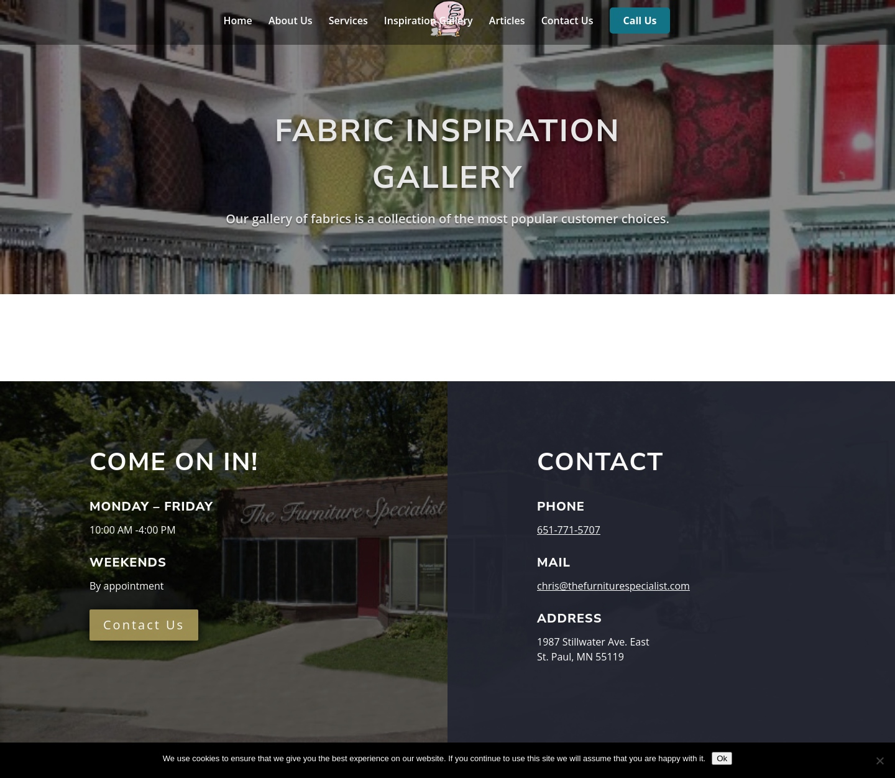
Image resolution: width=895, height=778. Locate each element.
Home (238, 21)
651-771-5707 (568, 530)
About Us (290, 21)
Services (348, 21)
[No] (879, 760)
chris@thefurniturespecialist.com (613, 586)
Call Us (640, 21)
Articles (507, 21)
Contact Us (567, 21)
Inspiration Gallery (428, 21)
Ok (722, 758)
